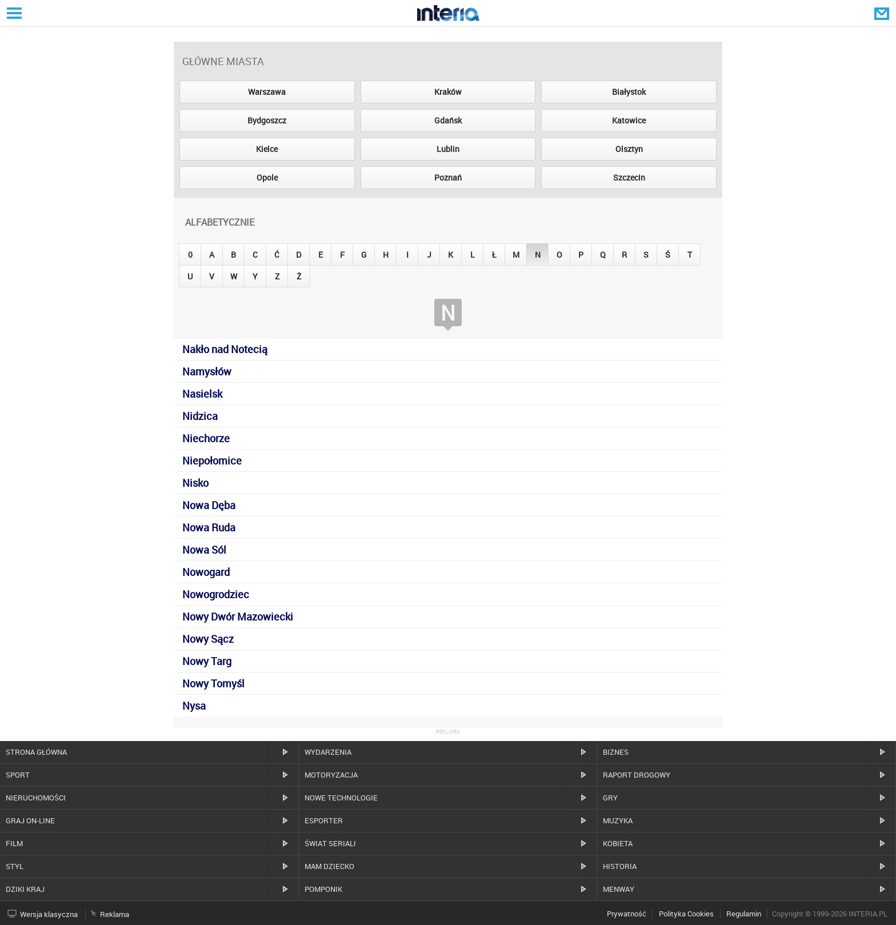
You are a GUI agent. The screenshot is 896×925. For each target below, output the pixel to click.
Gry (610, 797)
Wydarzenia (328, 752)
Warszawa (267, 91)
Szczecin (629, 177)
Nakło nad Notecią (224, 349)
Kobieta (618, 843)
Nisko (195, 483)
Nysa (194, 705)
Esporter (324, 820)
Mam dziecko (329, 866)
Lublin (448, 148)
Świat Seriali (330, 843)
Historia (620, 866)
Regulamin (743, 913)
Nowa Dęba (208, 505)
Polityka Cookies (686, 913)
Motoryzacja (331, 775)
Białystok (629, 91)
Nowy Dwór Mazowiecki (237, 616)
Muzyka (618, 820)
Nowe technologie (341, 797)
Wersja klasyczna (49, 914)
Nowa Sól (204, 549)
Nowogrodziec (215, 594)
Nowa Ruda (208, 527)
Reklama (114, 914)
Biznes (616, 752)
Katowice (629, 120)
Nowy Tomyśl (213, 683)
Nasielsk (202, 394)
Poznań (448, 177)
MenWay (618, 889)
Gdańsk (448, 120)
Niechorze (206, 438)
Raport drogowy (636, 775)
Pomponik (323, 889)
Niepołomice (212, 460)
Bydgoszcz (266, 120)
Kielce (267, 148)
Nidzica (200, 416)
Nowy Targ (206, 661)
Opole (267, 177)
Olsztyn (629, 148)
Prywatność (626, 913)
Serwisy (13, 13)
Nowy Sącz (208, 639)
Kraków (448, 91)
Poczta (883, 13)
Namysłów (206, 371)
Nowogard (206, 572)
